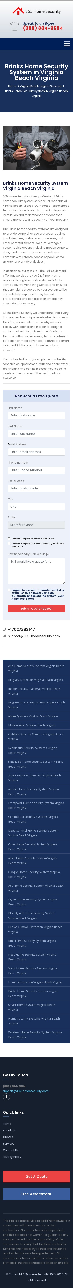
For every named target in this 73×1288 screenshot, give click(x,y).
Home (12, 86)
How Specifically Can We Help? (28, 554)
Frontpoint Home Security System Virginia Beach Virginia (36, 805)
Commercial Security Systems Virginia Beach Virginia (33, 819)
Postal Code (16, 481)
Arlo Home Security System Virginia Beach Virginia (36, 668)
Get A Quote (37, 1176)
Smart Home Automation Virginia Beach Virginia (34, 777)
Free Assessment (36, 1194)
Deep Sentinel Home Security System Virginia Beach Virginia (33, 832)
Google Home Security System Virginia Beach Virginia (34, 874)
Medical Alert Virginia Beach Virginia (31, 725)
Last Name (15, 426)
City (10, 499)
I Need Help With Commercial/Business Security (38, 545)
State (11, 517)
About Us (9, 1130)
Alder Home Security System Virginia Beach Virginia (32, 860)
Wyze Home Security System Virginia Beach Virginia (33, 901)
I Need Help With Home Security (33, 538)
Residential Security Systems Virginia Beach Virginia (32, 750)
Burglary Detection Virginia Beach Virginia (35, 680)
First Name (15, 408)
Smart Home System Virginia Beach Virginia (31, 1007)
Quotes (8, 1137)
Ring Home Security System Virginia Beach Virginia (36, 704)
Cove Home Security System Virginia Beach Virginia (32, 846)
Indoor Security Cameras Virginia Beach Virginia (34, 691)
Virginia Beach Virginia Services (41, 86)
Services (8, 1144)
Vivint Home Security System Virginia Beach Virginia (32, 970)
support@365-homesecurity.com (34, 636)
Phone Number (18, 463)
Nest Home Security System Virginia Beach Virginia (32, 956)
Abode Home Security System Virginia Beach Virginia (33, 791)
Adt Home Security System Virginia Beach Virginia (36, 888)
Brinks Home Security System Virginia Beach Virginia (33, 993)
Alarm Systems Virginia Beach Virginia (33, 716)
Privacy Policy (12, 1157)
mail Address (17, 444)
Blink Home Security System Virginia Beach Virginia (32, 943)
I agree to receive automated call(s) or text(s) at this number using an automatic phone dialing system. (38, 594)
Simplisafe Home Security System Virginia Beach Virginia (35, 764)
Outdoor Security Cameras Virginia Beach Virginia (35, 736)
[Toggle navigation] (67, 44)
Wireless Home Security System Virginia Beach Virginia (35, 1034)
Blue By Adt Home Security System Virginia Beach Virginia (31, 915)
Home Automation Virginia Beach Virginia (35, 982)
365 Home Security (36, 1274)
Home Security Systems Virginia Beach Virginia (34, 1021)
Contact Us (10, 1150)
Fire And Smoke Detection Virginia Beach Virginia (35, 929)
